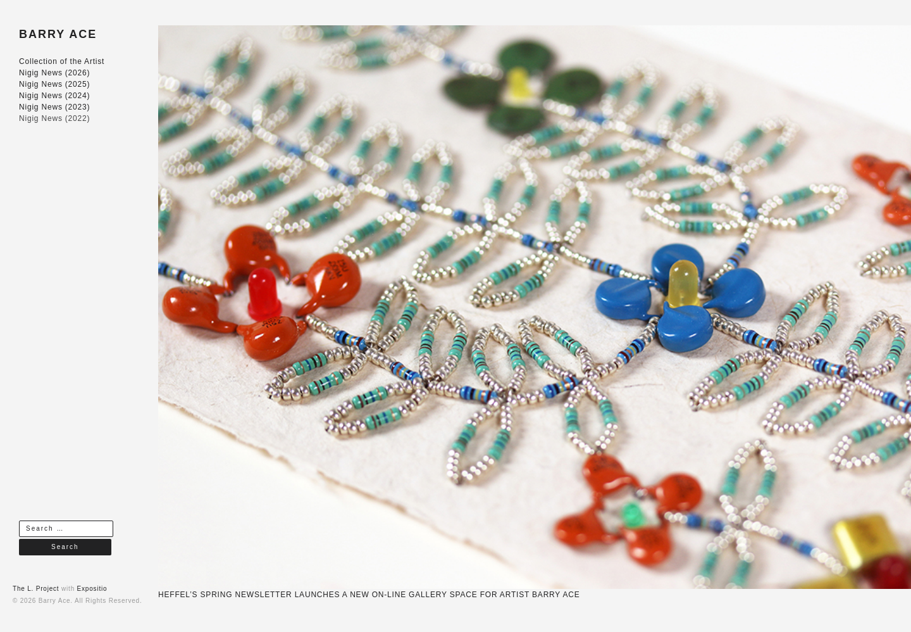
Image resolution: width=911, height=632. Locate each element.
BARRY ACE (58, 34)
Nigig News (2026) (54, 72)
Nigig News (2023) (54, 107)
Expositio (92, 588)
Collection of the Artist (61, 61)
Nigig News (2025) (54, 84)
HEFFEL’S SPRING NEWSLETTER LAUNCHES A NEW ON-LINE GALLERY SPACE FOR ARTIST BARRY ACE (368, 594)
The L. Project (36, 588)
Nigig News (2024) (54, 95)
